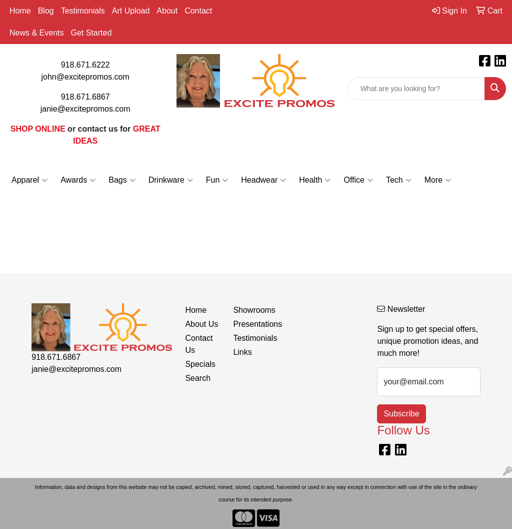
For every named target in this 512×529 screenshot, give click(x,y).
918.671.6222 (85, 65)
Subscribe (401, 413)
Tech (399, 180)
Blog (46, 11)
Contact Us (198, 344)
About (167, 11)
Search (197, 378)
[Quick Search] (416, 88)
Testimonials (83, 11)
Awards (78, 180)
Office (358, 180)
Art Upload (131, 11)
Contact (198, 11)
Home (20, 11)
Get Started (91, 33)
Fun (217, 180)
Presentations (251, 324)
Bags (121, 180)
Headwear (263, 180)
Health (314, 180)
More (437, 180)
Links (242, 352)
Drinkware (170, 180)
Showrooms (251, 310)
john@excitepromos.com (86, 77)
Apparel (30, 180)
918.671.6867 (85, 97)
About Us (201, 324)
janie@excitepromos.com (85, 109)
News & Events (37, 33)
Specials (200, 364)
